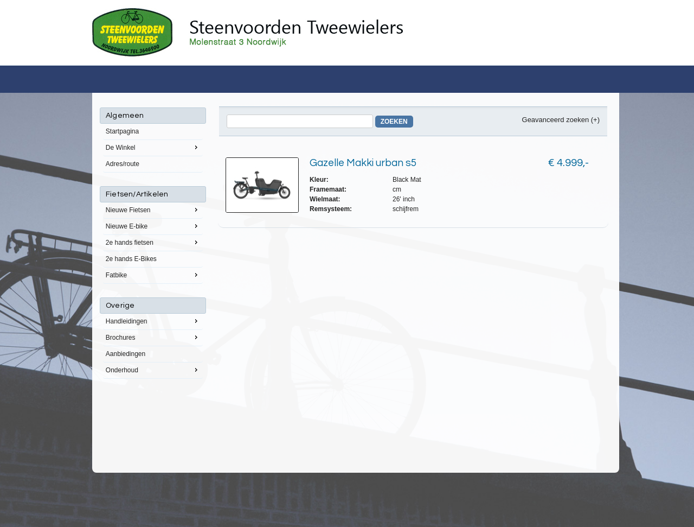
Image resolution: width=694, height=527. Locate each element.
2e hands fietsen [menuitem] (153, 242)
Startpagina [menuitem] (122, 131)
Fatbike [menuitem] (153, 274)
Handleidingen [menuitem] (153, 320)
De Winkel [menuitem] (153, 147)
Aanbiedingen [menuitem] (125, 354)
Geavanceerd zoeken (555, 120)
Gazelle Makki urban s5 (363, 162)
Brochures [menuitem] (153, 337)
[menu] (153, 243)
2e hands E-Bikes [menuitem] (131, 259)
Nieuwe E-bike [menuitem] (153, 225)
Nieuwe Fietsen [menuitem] (153, 209)
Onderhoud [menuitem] (153, 369)
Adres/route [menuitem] (122, 164)
